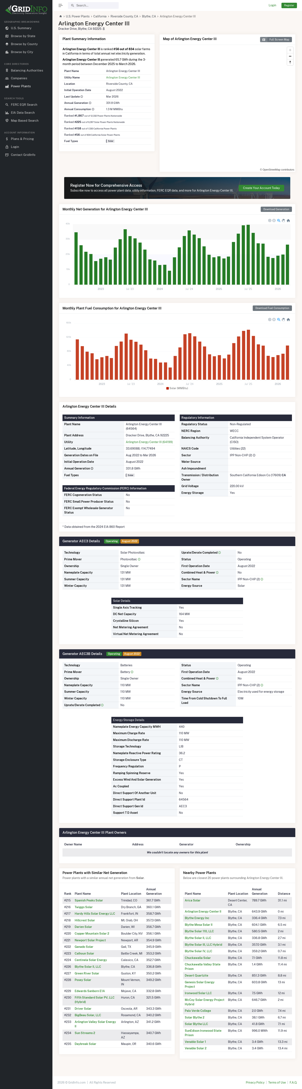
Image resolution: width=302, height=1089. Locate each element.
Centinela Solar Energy (91, 960)
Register (289, 5)
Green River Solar (87, 973)
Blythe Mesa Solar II (198, 924)
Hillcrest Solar (85, 920)
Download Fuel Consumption (272, 308)
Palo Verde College (198, 1010)
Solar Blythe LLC (196, 1024)
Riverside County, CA (124, 16)
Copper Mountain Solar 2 (92, 933)
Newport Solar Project (90, 940)
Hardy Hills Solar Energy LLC (95, 913)
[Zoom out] (290, 56)
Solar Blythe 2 (194, 1017)
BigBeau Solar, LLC (88, 1015)
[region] (26, 551)
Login (272, 5)
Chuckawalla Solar (198, 958)
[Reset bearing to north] (290, 62)
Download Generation (276, 209)
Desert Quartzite (196, 975)
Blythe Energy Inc (197, 918)
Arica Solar (192, 900)
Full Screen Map (274, 39)
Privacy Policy (255, 1082)
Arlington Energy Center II (203, 911)
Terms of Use (277, 1082)
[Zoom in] (290, 50)
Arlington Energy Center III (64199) (149, 442)
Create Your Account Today (261, 188)
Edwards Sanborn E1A (90, 991)
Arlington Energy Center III (123, 77)
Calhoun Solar (84, 953)
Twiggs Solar (84, 907)
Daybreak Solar (85, 1044)
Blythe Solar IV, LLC (198, 951)
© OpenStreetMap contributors (277, 169)
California (100, 16)
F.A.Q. (293, 1082)
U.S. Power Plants (78, 16)
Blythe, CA (149, 16)
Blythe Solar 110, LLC (199, 931)
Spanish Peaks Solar (89, 900)
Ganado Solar (84, 946)
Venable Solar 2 (196, 1048)
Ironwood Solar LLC (198, 993)
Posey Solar (83, 980)
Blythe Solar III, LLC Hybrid (203, 944)
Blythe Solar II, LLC (88, 966)
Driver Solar (83, 1008)
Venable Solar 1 (195, 1041)
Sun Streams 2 (85, 1033)
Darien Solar (83, 927)
